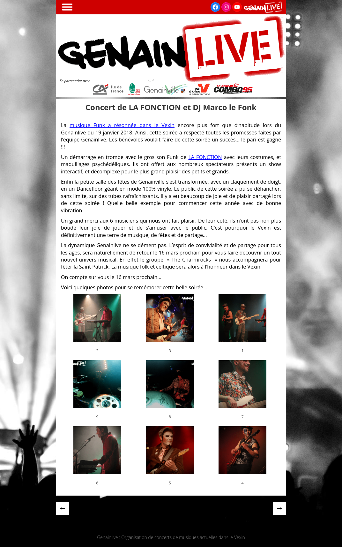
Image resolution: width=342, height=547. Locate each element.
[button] (97, 324)
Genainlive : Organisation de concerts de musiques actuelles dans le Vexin (171, 537)
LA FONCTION (205, 157)
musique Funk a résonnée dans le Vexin (122, 125)
